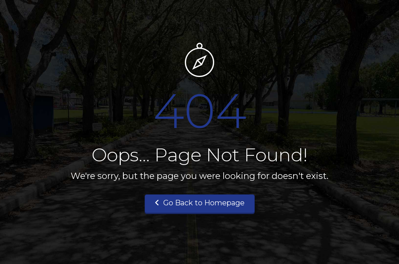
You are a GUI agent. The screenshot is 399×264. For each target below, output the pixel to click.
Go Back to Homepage (200, 202)
